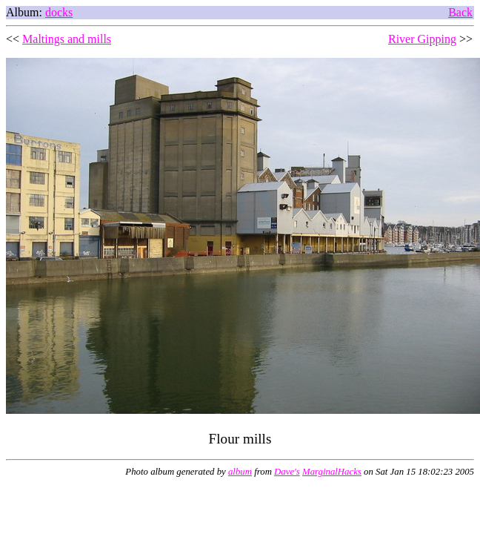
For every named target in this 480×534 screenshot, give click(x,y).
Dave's (287, 472)
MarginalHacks (331, 472)
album (240, 472)
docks (59, 12)
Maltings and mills (66, 39)
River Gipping (422, 39)
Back (460, 12)
